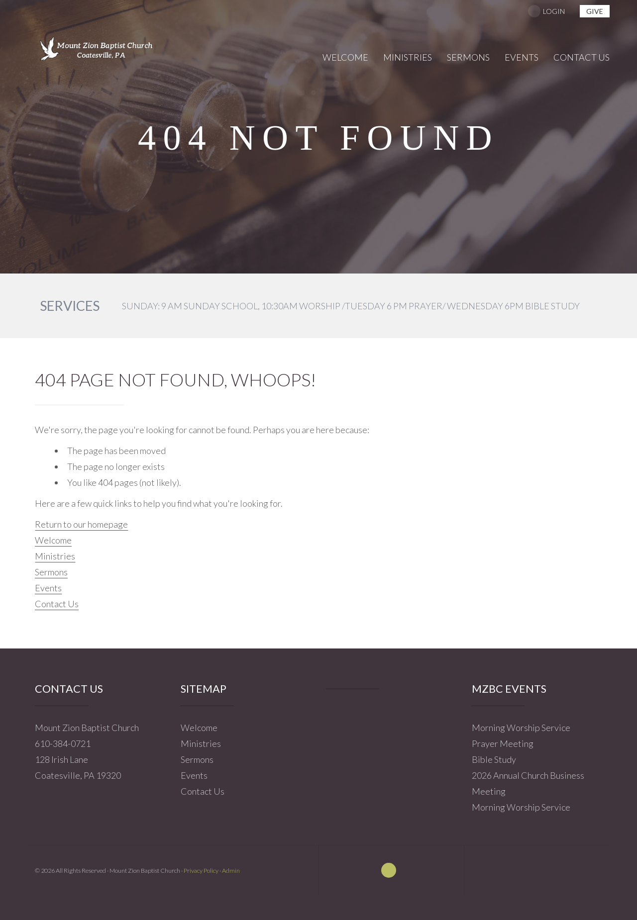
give (594, 11)
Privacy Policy (201, 870)
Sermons (51, 571)
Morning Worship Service (521, 727)
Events (48, 587)
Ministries (55, 556)
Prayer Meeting (502, 743)
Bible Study (494, 759)
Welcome (53, 540)
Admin (231, 870)
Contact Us (57, 603)
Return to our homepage (81, 524)
